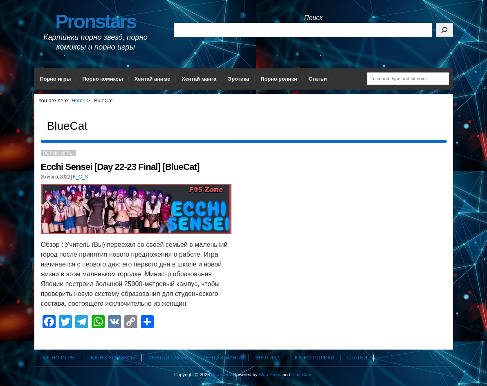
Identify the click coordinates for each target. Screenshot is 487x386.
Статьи (318, 79)
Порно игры (55, 79)
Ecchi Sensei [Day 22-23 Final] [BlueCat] (120, 167)
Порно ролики (278, 79)
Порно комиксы (102, 79)
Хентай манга (199, 79)
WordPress (270, 374)
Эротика (238, 79)
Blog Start (302, 374)
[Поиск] (444, 30)
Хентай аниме (153, 79)
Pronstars (95, 21)
